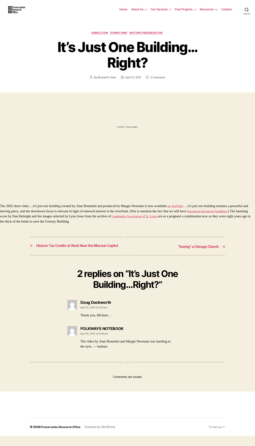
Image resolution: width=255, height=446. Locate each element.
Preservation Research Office (62, 437)
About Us (137, 11)
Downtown (119, 38)
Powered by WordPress (102, 437)
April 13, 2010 (133, 82)
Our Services (159, 11)
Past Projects (184, 11)
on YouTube (176, 211)
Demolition (99, 38)
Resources (207, 11)
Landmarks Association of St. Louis (136, 222)
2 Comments (158, 82)
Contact (226, 11)
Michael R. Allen (106, 82)
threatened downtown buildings (208, 216)
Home (123, 11)
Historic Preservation (147, 38)
